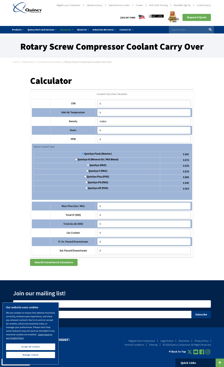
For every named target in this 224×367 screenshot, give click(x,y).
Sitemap (153, 343)
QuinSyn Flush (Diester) (97, 152)
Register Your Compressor (142, 339)
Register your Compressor (68, 5)
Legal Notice (166, 339)
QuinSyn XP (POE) (96, 186)
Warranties (184, 339)
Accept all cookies (30, 346)
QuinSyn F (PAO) (96, 169)
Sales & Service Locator (119, 5)
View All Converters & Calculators (54, 260)
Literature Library (94, 5)
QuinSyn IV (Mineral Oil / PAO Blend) (96, 158)
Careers (139, 5)
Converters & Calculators (49, 60)
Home (16, 60)
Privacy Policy (202, 339)
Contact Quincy (204, 5)
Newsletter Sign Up (182, 5)
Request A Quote (196, 17)
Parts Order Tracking (158, 5)
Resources (28, 60)
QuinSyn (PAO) (96, 163)
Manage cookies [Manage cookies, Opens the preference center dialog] (30, 355)
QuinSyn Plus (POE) (96, 175)
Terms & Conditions (134, 343)
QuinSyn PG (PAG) (96, 181)
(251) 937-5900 (127, 17)
